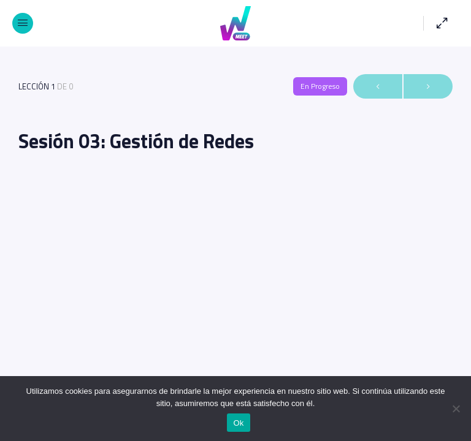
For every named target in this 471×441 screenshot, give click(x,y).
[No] (456, 408)
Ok (238, 423)
